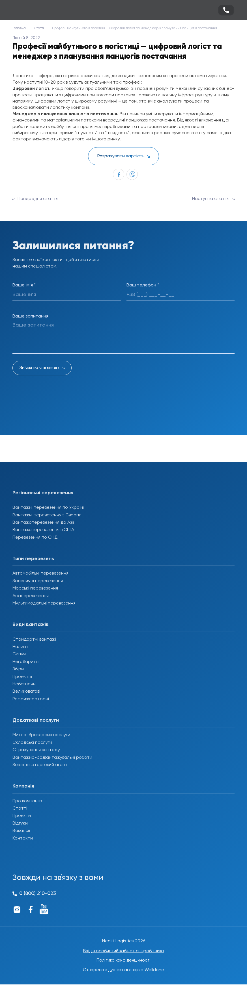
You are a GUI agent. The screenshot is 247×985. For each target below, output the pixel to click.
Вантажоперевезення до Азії (43, 522)
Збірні (18, 669)
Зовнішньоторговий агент (40, 765)
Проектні (22, 677)
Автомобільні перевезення (40, 573)
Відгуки (20, 823)
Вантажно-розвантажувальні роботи (52, 757)
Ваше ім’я (24, 285)
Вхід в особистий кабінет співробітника (123, 951)
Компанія (23, 786)
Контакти (22, 838)
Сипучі (19, 654)
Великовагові (26, 691)
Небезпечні (24, 684)
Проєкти (21, 816)
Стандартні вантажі (34, 639)
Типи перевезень (33, 558)
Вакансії (21, 831)
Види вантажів (30, 624)
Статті (39, 28)
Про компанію (27, 801)
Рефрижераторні (30, 699)
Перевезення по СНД (35, 537)
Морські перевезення (35, 588)
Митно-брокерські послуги (41, 735)
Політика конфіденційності (123, 960)
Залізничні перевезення (37, 581)
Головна (19, 28)
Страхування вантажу (36, 750)
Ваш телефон (142, 285)
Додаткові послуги (35, 720)
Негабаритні (25, 662)
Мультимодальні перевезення (44, 603)
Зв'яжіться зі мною (39, 368)
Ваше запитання (30, 316)
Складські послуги (32, 742)
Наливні (20, 647)
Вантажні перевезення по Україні (48, 507)
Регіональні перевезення (42, 492)
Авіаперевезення (30, 596)
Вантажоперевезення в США (43, 530)
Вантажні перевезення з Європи (46, 515)
